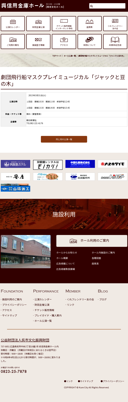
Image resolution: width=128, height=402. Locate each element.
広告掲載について (65, 263)
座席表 (95, 263)
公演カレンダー (43, 299)
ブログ (103, 299)
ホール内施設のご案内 (103, 252)
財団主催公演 (42, 304)
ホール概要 (62, 258)
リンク (70, 304)
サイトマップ (9, 315)
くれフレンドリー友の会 (80, 299)
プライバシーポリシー (14, 304)
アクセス (7, 310)
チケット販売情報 (44, 310)
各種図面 (96, 258)
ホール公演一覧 (70, 56)
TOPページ (56, 56)
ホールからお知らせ (66, 252)
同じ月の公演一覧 (64, 139)
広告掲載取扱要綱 (65, 269)
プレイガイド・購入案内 (48, 315)
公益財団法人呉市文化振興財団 (25, 339)
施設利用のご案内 (12, 299)
